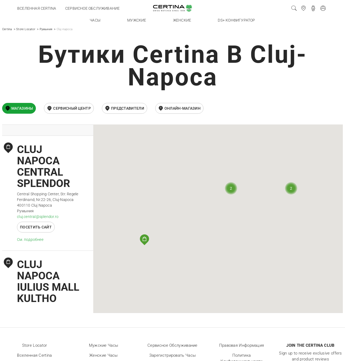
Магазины (22, 108)
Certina (7, 29)
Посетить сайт (36, 227)
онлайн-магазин (182, 108)
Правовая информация (241, 345)
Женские (182, 20)
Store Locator (25, 29)
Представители (127, 108)
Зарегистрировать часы (172, 355)
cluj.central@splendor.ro (37, 216)
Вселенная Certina (36, 8)
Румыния (46, 29)
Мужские (136, 20)
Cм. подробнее (30, 239)
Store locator (34, 345)
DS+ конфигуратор (236, 20)
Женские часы (103, 355)
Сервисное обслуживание (92, 8)
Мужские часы (103, 345)
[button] (144, 239)
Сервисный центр (72, 108)
